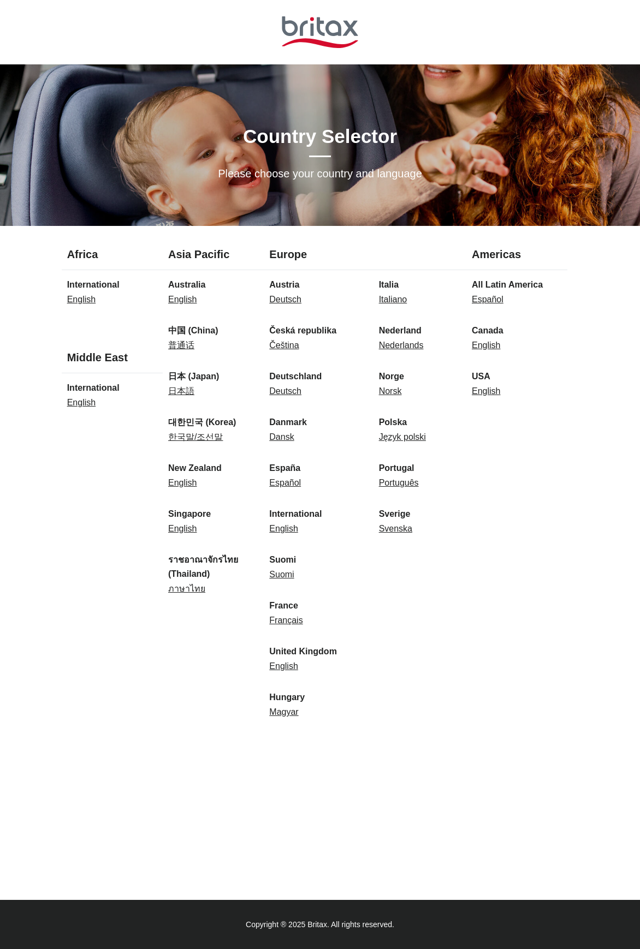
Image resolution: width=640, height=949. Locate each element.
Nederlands (401, 345)
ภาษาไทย (186, 588)
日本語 (181, 391)
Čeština (284, 345)
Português (399, 482)
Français (286, 620)
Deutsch (285, 299)
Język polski (402, 436)
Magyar (283, 712)
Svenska (395, 528)
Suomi (281, 574)
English (81, 299)
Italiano (393, 299)
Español (285, 482)
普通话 (181, 345)
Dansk (281, 436)
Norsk (390, 391)
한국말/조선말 (195, 436)
